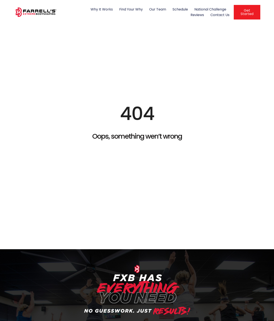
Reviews (197, 14)
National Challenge (210, 9)
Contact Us (219, 14)
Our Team (157, 9)
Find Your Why (131, 9)
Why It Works (102, 9)
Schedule (180, 9)
